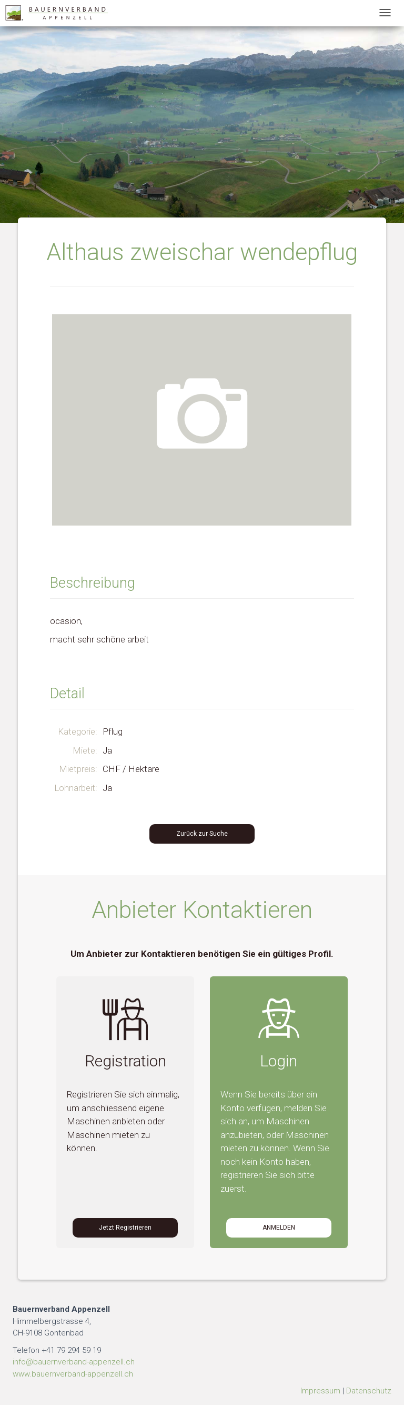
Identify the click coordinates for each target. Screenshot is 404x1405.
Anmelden (278, 1227)
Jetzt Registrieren (125, 1227)
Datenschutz (368, 1391)
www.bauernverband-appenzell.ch (73, 1374)
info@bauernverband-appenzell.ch (74, 1362)
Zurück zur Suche (202, 833)
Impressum (320, 1391)
